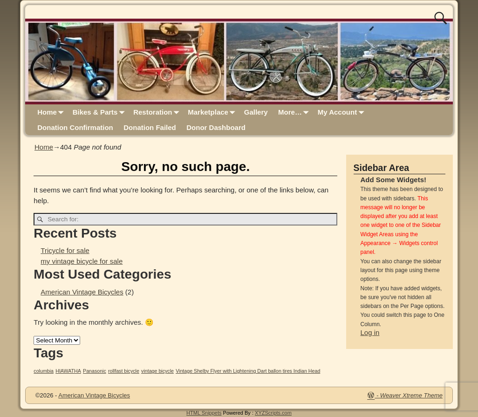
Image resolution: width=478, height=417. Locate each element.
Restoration (158, 112)
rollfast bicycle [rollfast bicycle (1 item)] (123, 371)
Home (52, 112)
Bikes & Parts (100, 112)
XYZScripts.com (273, 413)
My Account (343, 112)
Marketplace (213, 112)
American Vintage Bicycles (82, 292)
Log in (370, 332)
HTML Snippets (203, 413)
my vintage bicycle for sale (82, 261)
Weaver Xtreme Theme (411, 395)
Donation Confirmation (75, 127)
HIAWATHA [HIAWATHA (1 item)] (68, 371)
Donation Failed (149, 127)
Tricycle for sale (65, 250)
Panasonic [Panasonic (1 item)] (94, 371)
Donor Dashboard (216, 127)
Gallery (256, 112)
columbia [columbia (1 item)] (44, 371)
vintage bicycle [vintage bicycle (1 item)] (157, 371)
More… (295, 112)
